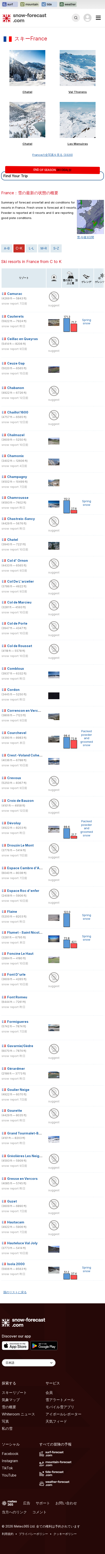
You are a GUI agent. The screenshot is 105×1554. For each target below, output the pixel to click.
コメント (39, 1512)
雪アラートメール (60, 1399)
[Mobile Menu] (98, 18)
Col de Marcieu (19, 602)
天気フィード (56, 1421)
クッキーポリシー (65, 1534)
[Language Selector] (29, 1362)
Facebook (10, 1453)
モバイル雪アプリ (60, 1407)
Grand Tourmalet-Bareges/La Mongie (37, 1133)
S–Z (56, 248)
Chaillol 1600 (17, 412)
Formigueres (17, 1021)
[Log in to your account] (87, 18)
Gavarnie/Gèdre (20, 1046)
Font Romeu (17, 997)
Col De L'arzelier (20, 581)
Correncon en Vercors (25, 710)
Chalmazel (15, 435)
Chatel (27, 92)
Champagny (17, 477)
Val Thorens (77, 92)
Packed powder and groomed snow (86, 738)
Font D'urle (16, 974)
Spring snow (86, 321)
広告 (26, 1503)
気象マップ (11, 1399)
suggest (53, 305)
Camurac (14, 294)
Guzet (12, 1201)
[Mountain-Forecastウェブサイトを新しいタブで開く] (29, 4)
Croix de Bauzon (20, 800)
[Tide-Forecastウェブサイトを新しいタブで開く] (49, 4)
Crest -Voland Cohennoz (27, 755)
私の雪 (7, 1428)
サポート (43, 1503)
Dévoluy (14, 823)
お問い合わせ (66, 1503)
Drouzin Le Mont (20, 845)
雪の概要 (9, 1407)
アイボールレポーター (63, 1414)
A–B (7, 248)
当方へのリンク (14, 1512)
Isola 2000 (16, 1264)
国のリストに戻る (15, 1292)
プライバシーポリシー (33, 1534)
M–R (44, 248)
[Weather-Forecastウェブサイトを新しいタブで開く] (68, 4)
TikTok (7, 1468)
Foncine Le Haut (20, 953)
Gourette (14, 1110)
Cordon (13, 690)
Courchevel (16, 733)
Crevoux (14, 778)
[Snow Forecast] (24, 17)
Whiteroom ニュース (18, 1414)
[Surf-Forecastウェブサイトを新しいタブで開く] (10, 4)
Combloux (15, 668)
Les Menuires (78, 144)
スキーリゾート (14, 1392)
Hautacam (15, 1222)
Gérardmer (16, 1068)
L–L (31, 248)
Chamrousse (17, 498)
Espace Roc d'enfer (23, 891)
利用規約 (7, 1534)
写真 (5, 1421)
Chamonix (15, 456)
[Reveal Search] (76, 18)
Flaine (12, 911)
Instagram (10, 1461)
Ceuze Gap (16, 363)
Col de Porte (17, 623)
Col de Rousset (19, 646)
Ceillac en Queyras (22, 339)
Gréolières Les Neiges (25, 1156)
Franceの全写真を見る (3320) (52, 155)
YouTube (9, 1475)
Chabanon (15, 388)
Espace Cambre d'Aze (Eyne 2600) (35, 868)
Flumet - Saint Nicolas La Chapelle (35, 932)
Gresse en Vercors (22, 1178)
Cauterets (15, 316)
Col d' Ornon (17, 560)
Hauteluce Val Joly (22, 1243)
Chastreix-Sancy (21, 519)
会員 (49, 1392)
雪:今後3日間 (85, 237)
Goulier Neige (18, 1090)
